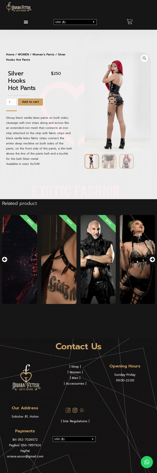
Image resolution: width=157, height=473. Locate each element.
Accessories (75, 383)
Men (75, 378)
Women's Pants (43, 54)
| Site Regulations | (75, 421)
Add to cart (30, 102)
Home (10, 54)
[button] (26, 21)
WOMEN (23, 54)
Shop (75, 366)
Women (75, 372)
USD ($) (60, 22)
